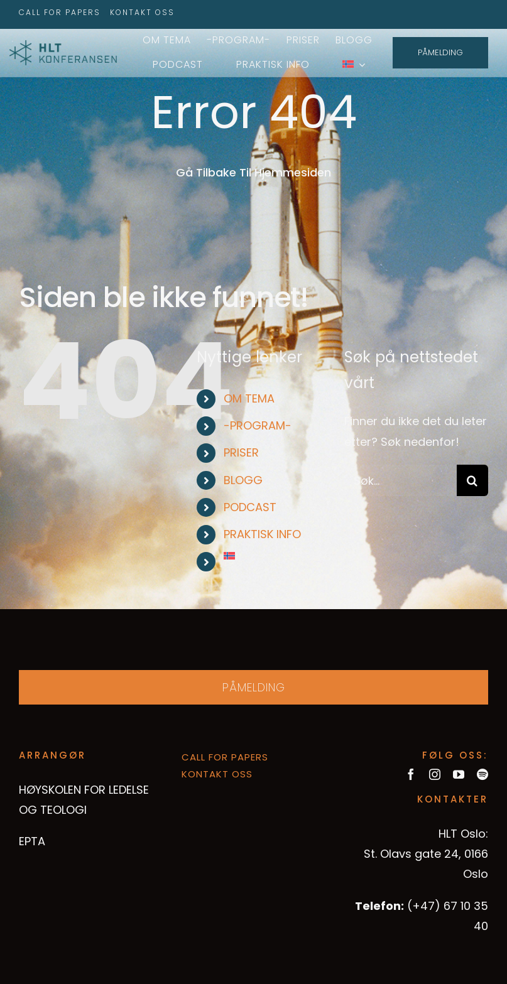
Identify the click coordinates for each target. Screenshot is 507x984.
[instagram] (434, 774)
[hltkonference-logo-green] (63, 45)
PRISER (241, 452)
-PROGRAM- (258, 425)
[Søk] (472, 480)
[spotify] (482, 774)
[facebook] (411, 774)
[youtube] (458, 774)
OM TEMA (249, 398)
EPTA (32, 841)
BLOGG (243, 480)
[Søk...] (400, 480)
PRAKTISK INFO (262, 534)
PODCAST (250, 507)
